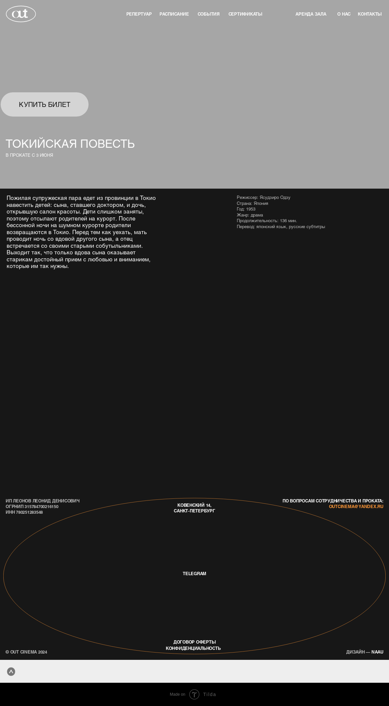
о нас (344, 14)
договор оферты (194, 642)
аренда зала (310, 14)
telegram (194, 573)
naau (364, 652)
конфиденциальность (193, 648)
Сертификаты (245, 14)
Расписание (174, 14)
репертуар (139, 14)
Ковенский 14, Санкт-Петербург (194, 507)
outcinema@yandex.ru (356, 506)
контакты (370, 14)
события (209, 14)
